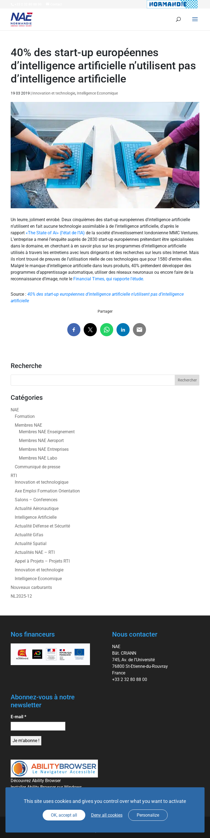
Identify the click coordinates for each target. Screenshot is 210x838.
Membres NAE (28, 425)
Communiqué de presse (37, 466)
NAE (15, 409)
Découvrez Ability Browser (36, 780)
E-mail (18, 716)
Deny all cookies (106, 815)
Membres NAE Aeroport (41, 440)
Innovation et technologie (53, 93)
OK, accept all (64, 815)
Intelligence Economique (97, 93)
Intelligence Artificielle (36, 517)
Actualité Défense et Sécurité (42, 526)
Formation (25, 416)
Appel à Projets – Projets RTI (42, 561)
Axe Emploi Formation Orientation (47, 491)
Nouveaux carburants (31, 587)
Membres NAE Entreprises (44, 449)
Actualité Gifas (29, 534)
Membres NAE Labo (38, 458)
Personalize (148, 815)
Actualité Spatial (30, 543)
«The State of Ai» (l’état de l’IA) (55, 232)
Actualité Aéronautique (37, 508)
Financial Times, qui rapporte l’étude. (108, 278)
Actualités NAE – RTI (35, 552)
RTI (14, 475)
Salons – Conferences (36, 499)
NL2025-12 (21, 596)
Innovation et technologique (41, 482)
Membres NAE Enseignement (47, 431)
